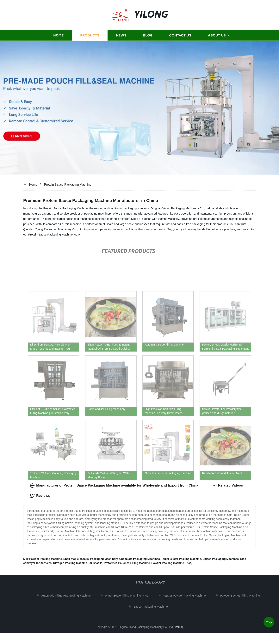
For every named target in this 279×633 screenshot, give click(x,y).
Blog (147, 35)
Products (89, 35)
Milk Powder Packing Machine (42, 558)
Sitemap (178, 627)
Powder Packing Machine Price (171, 563)
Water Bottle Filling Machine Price (128, 595)
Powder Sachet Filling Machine (242, 595)
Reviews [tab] (40, 496)
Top (269, 622)
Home (58, 35)
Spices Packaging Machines (220, 558)
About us (217, 35)
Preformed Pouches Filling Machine (127, 563)
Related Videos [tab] (227, 485)
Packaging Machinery (104, 558)
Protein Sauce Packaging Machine (67, 184)
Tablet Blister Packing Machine (181, 558)
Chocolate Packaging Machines (139, 558)
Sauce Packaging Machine (152, 606)
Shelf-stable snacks (76, 558)
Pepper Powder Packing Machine (185, 595)
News (121, 35)
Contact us (180, 35)
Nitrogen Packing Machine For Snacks (77, 563)
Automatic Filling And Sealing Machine (67, 595)
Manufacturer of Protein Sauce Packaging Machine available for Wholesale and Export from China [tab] (114, 485)
